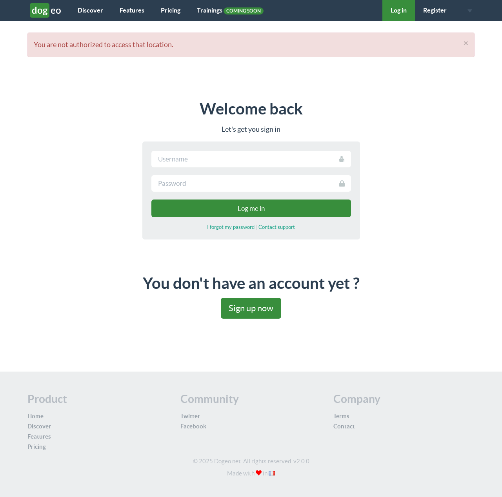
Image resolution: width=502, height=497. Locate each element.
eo (45, 10)
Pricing (170, 10)
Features (132, 10)
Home (35, 416)
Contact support (276, 227)
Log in (399, 10)
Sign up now (251, 308)
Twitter (190, 416)
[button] (467, 10)
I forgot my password (231, 227)
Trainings (230, 11)
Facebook (193, 426)
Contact (344, 426)
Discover (90, 10)
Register (435, 10)
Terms (341, 416)
